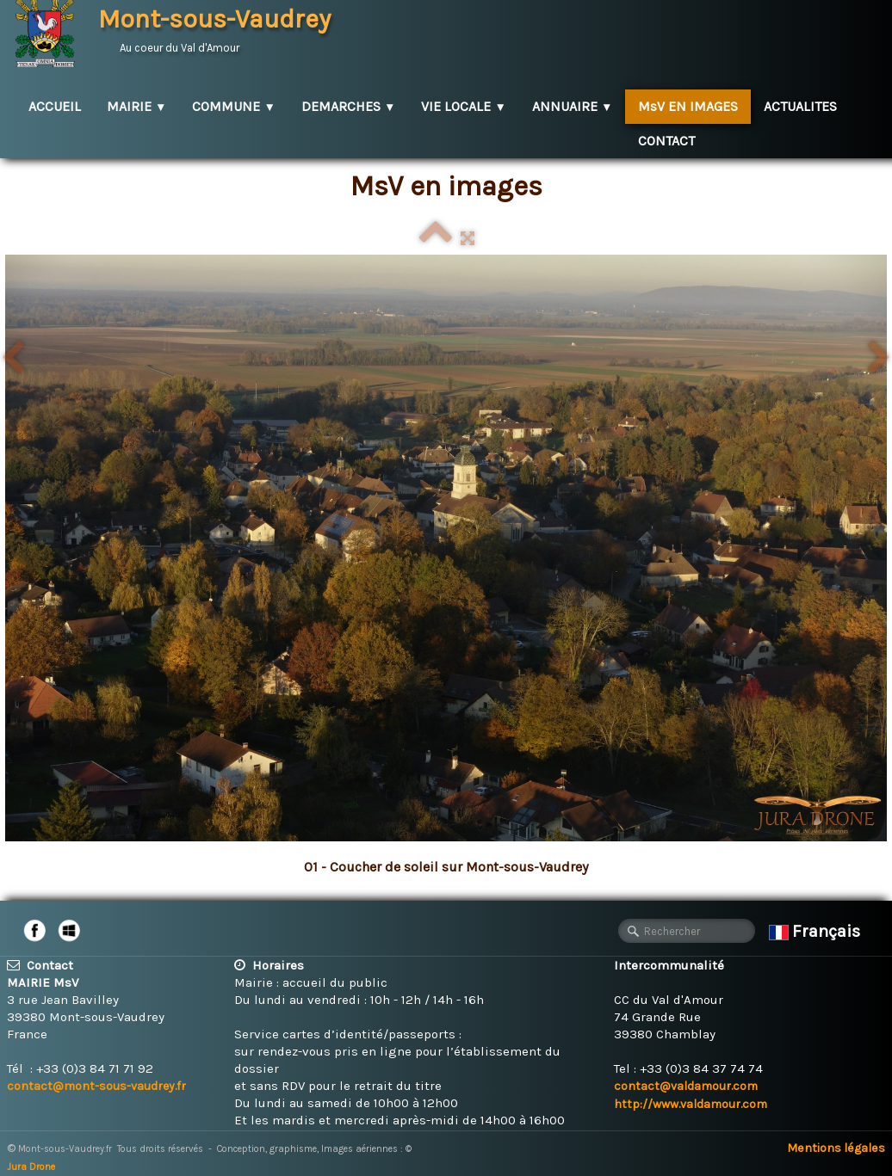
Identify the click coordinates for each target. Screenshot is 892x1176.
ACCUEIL (54, 106)
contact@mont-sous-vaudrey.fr (96, 1086)
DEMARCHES (348, 106)
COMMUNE (233, 106)
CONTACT (666, 140)
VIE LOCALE (463, 106)
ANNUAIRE (572, 106)
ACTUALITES (800, 106)
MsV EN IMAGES (688, 106)
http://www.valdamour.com (690, 1104)
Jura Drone (31, 1167)
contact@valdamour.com (686, 1086)
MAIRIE (136, 106)
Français (816, 931)
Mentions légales (836, 1148)
